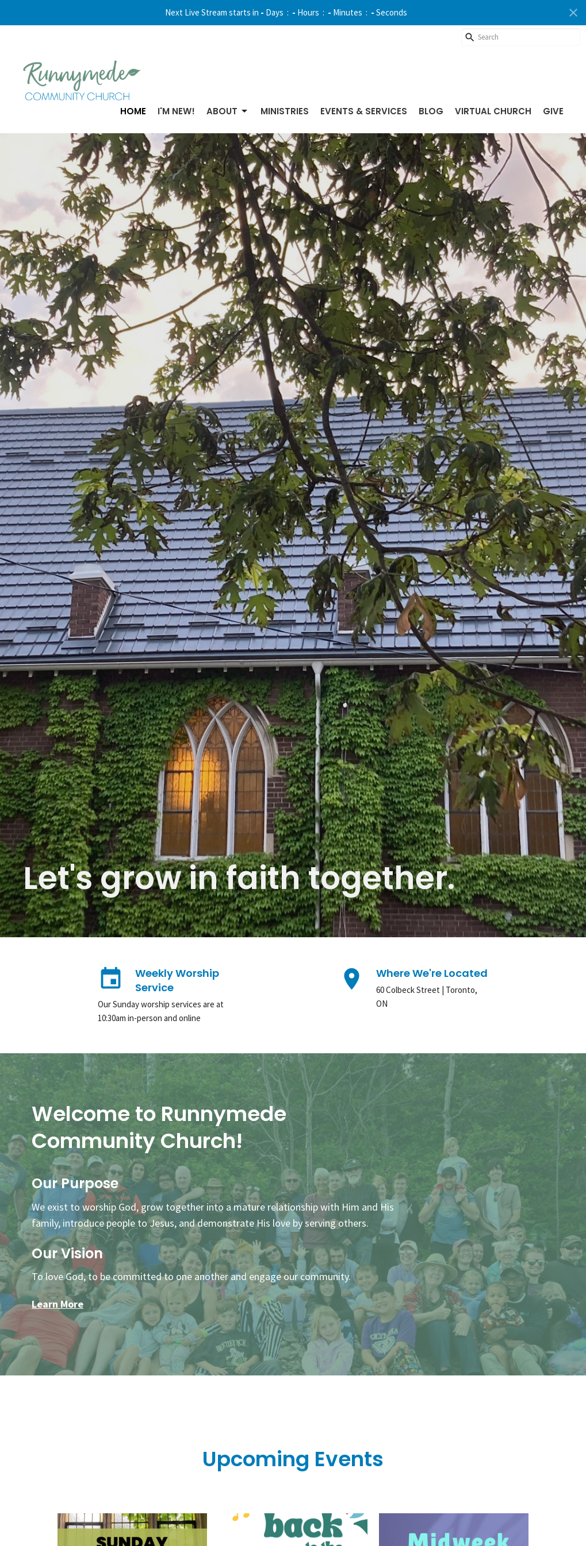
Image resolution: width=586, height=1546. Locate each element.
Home (133, 111)
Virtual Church (493, 111)
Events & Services (363, 111)
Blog (431, 111)
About (227, 111)
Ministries (285, 111)
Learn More (57, 1304)
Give (553, 111)
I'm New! (176, 111)
